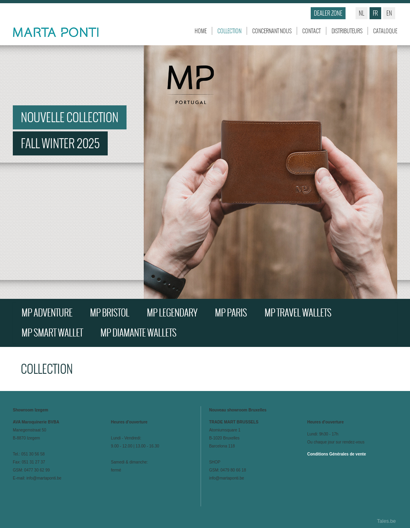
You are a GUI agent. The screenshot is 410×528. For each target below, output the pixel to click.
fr (375, 13)
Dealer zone (328, 13)
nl (361, 13)
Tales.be (386, 521)
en (389, 13)
